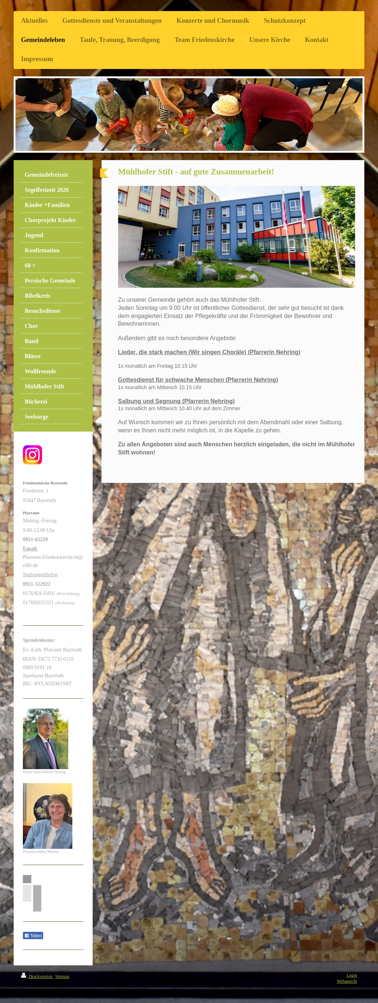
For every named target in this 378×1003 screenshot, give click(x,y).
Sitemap (62, 976)
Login (352, 975)
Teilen (33, 935)
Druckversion (37, 976)
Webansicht (347, 981)
